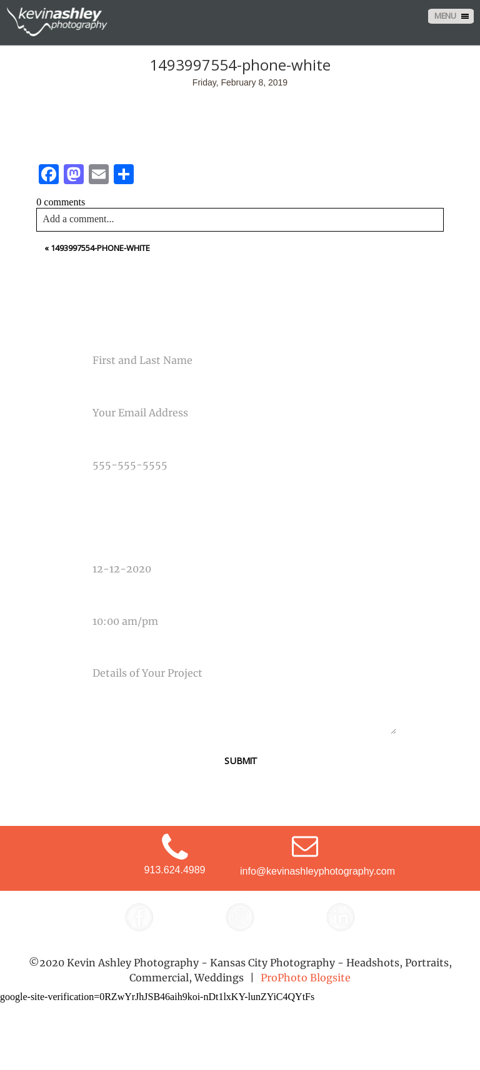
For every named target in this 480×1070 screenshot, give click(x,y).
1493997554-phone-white (100, 247)
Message (102, 649)
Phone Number (114, 441)
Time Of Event (111, 597)
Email (95, 389)
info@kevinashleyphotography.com (317, 871)
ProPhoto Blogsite (306, 977)
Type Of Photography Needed (145, 493)
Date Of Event (112, 545)
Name (95, 337)
